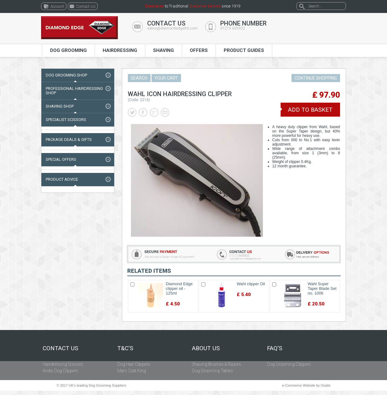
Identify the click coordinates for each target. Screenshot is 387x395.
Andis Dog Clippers (60, 370)
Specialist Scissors (66, 119)
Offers (199, 50)
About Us (206, 348)
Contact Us (60, 348)
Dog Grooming (68, 50)
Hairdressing (120, 50)
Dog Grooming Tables (212, 370)
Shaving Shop (60, 106)
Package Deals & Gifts (69, 139)
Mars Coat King (131, 370)
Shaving (163, 50)
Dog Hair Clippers (133, 364)
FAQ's (274, 348)
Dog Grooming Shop (66, 75)
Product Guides (244, 50)
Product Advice (62, 179)
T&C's (125, 348)
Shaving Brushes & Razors (216, 364)
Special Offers (61, 159)
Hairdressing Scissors (63, 364)
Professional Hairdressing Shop (74, 90)
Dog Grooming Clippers (289, 364)
